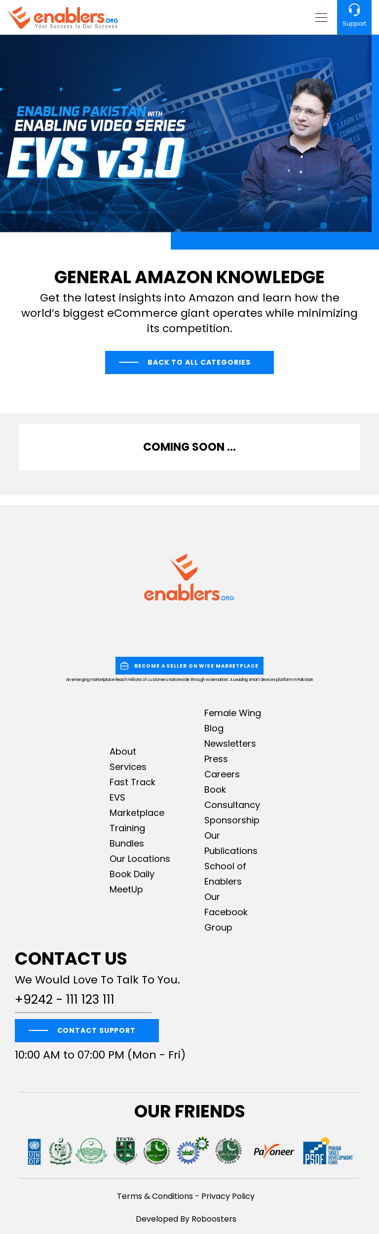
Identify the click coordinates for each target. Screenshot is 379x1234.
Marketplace (137, 813)
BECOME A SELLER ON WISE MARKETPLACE (189, 666)
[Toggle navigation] (320, 17)
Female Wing (232, 713)
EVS (117, 797)
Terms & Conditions (155, 1196)
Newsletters (230, 743)
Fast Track (132, 782)
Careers (222, 774)
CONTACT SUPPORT (96, 1030)
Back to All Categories (199, 362)
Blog (214, 728)
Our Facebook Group (226, 912)
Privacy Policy (228, 1196)
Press (216, 759)
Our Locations (140, 858)
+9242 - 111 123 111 (64, 999)
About (123, 751)
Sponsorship (232, 820)
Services (128, 767)
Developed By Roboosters (186, 1219)
